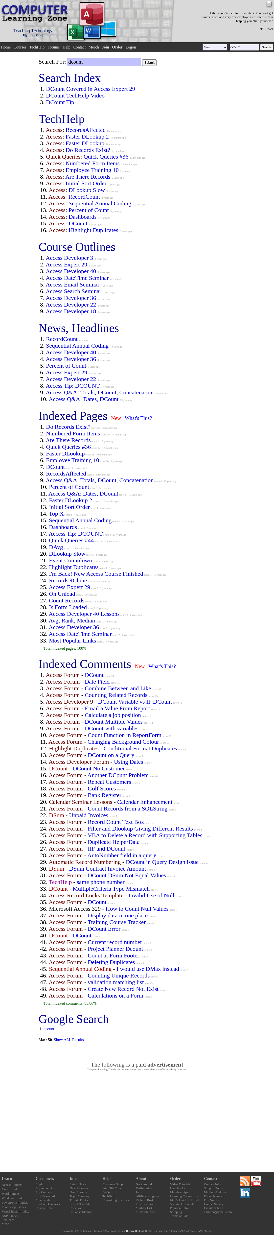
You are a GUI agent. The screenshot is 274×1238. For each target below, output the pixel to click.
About (141, 1178)
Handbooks (177, 1188)
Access (6, 1185)
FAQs (106, 1192)
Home (6, 47)
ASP (5, 1216)
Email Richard (213, 1208)
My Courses (44, 1192)
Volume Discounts (182, 1204)
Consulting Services (115, 1200)
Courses (20, 47)
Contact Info (212, 1184)
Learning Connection (184, 1196)
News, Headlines (79, 327)
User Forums (78, 1192)
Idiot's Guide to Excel (184, 1200)
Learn (7, 1178)
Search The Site (80, 1204)
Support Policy (214, 1188)
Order (175, 1178)
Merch (94, 47)
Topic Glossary (80, 1196)
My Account (44, 1188)
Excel (5, 1189)
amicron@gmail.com (218, 1212)
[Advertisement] (137, 1121)
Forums (53, 47)
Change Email (45, 1208)
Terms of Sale (179, 1216)
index (18, 1185)
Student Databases (48, 1204)
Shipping (176, 1212)
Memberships (45, 1200)
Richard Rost (144, 1200)
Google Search (74, 1018)
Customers (45, 1178)
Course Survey (214, 1204)
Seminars (8, 1220)
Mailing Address (215, 1192)
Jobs (139, 1192)
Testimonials (144, 1188)
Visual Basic (10, 1211)
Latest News (78, 1184)
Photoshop (9, 1207)
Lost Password (45, 1196)
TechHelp (37, 47)
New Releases (79, 1188)
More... (6, 1224)
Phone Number (214, 1196)
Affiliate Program (147, 1196)
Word (5, 1193)
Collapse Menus (80, 1212)
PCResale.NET (146, 1212)
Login (40, 1184)
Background (144, 1184)
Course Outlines (77, 246)
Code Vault (77, 1208)
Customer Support (114, 1184)
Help (66, 47)
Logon (131, 47)
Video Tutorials (180, 1184)
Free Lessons (144, 1204)
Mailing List (144, 1208)
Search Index (70, 77)
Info (73, 1178)
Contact (79, 47)
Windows (8, 1198)
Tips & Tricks (79, 1200)
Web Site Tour (111, 1188)
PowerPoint (9, 1202)
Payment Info (179, 1208)
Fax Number (212, 1200)
